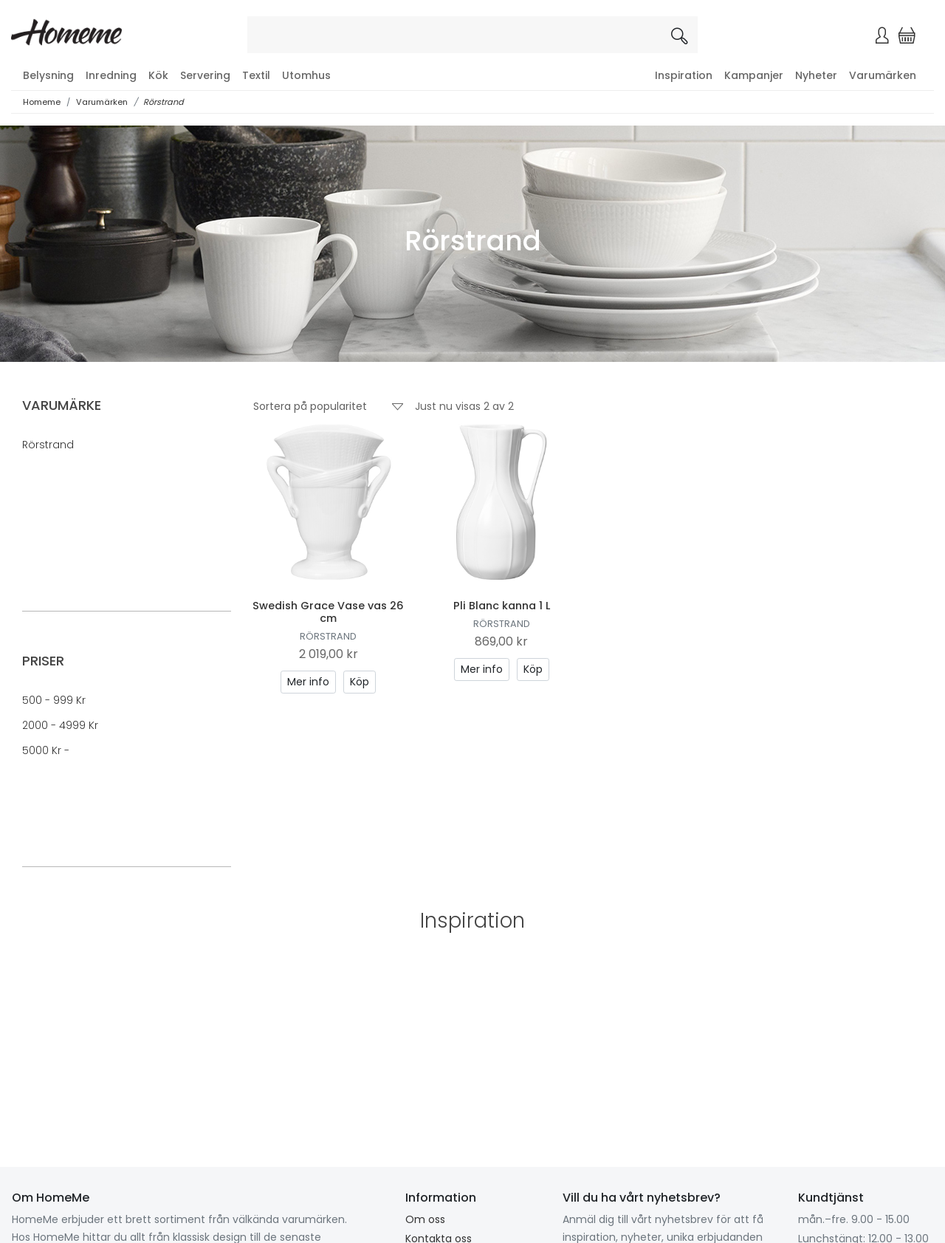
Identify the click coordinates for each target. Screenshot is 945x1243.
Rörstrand (163, 102)
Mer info (308, 681)
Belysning (48, 75)
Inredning (111, 75)
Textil (256, 75)
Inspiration (683, 75)
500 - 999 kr (54, 700)
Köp (359, 681)
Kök (158, 75)
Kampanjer (753, 75)
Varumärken (882, 75)
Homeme (42, 102)
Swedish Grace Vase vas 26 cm (328, 612)
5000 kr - (45, 750)
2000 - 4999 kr (60, 725)
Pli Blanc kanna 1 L (501, 605)
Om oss (425, 1219)
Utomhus (306, 75)
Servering (205, 75)
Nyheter (816, 75)
